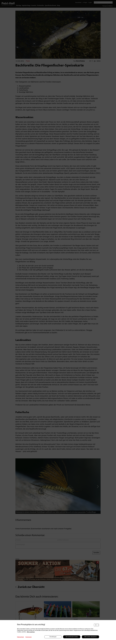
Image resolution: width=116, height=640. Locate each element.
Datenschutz (20, 637)
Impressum (28, 637)
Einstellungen (53, 636)
